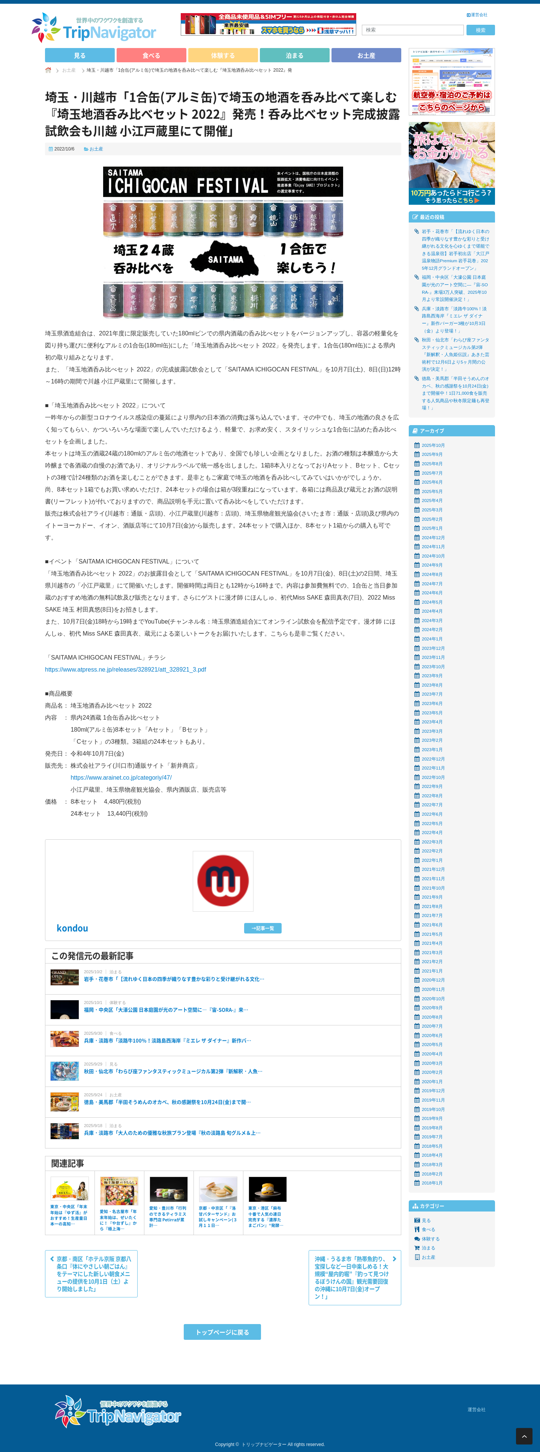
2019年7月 (432, 1137)
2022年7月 (432, 805)
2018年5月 (432, 1146)
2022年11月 (433, 768)
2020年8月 (432, 1017)
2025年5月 (432, 491)
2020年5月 (432, 1044)
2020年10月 (433, 999)
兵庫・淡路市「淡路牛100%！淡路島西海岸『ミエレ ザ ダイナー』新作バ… (167, 1040)
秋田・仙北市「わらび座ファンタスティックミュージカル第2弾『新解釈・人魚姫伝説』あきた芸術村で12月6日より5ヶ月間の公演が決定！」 (455, 354)
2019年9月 (432, 1118)
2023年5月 (432, 713)
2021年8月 (432, 906)
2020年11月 (433, 989)
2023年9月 (432, 675)
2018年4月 (432, 1155)
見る (80, 55)
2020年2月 (432, 1072)
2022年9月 (432, 786)
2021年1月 (432, 971)
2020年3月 (432, 1063)
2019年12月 (433, 1090)
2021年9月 (432, 897)
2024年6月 (432, 593)
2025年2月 (432, 519)
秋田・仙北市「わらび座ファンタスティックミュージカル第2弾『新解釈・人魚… (173, 1071)
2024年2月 (432, 629)
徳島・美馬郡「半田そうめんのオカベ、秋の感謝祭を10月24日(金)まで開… (167, 1102)
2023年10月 (433, 666)
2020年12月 (433, 980)
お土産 (366, 55)
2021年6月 (432, 925)
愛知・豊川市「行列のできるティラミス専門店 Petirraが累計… (167, 1216)
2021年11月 (433, 878)
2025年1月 (432, 528)
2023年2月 (432, 740)
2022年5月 (432, 823)
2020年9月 (432, 1008)
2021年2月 (432, 961)
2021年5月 (432, 934)
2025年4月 (432, 500)
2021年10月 (433, 888)
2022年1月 (432, 860)
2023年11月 (433, 657)
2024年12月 (433, 537)
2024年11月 (433, 546)
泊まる (295, 55)
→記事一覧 (263, 928)
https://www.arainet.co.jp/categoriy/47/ (120, 777)
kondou (72, 927)
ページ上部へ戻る (524, 1436)
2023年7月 (432, 694)
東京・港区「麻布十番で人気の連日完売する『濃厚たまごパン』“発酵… (266, 1216)
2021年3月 (432, 952)
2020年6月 (432, 1035)
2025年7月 (432, 473)
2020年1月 (432, 1081)
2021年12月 (433, 869)
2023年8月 (432, 685)
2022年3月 (432, 842)
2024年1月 (432, 639)
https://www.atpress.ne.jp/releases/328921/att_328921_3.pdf (125, 669)
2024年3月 (432, 620)
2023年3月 (432, 731)
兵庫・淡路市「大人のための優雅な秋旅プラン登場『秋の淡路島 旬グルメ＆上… (172, 1132)
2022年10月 (433, 777)
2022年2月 (432, 851)
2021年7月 (432, 915)
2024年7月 (432, 584)
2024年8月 (432, 574)
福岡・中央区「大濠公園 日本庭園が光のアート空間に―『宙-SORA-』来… (166, 1009)
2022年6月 (432, 814)
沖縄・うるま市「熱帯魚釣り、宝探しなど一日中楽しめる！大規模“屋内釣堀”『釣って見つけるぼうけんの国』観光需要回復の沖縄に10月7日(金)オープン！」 (352, 1278)
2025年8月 (432, 463)
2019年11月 (433, 1100)
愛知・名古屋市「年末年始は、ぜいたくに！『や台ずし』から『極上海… (118, 1219)
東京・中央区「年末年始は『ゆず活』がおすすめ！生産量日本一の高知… (68, 1215)
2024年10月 (433, 556)
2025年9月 (432, 454)
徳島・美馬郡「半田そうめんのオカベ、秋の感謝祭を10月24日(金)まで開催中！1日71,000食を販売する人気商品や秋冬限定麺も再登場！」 (455, 393)
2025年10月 (433, 445)
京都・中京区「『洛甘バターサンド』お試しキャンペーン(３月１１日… (218, 1216)
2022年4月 (432, 832)
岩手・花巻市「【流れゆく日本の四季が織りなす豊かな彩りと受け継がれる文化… (174, 979)
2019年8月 (432, 1128)
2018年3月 (432, 1164)
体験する (223, 55)
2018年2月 (432, 1174)
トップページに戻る (222, 1331)
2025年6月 (432, 482)
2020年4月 (432, 1054)
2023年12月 (433, 648)
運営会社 (479, 14)
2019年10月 (433, 1109)
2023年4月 (432, 722)
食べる (151, 55)
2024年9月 (432, 565)
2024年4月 (432, 611)
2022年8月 (432, 796)
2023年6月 (432, 703)
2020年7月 (432, 1026)
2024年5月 (432, 602)
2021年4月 (432, 943)
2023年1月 (432, 749)
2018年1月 (432, 1183)
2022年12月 (433, 759)
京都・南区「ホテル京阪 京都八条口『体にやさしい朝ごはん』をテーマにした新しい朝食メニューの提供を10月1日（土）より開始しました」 (94, 1274)
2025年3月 (432, 510)
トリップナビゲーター (264, 1444)
